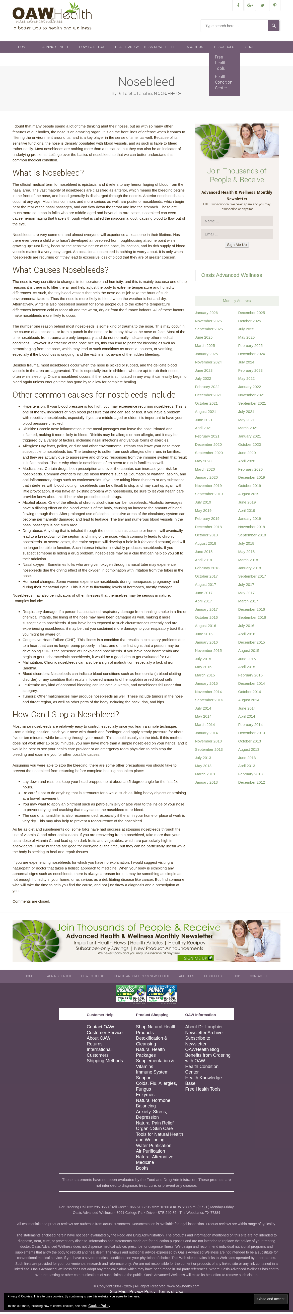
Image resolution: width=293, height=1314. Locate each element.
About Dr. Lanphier (204, 1028)
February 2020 (250, 471)
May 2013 (203, 767)
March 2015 (205, 677)
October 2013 (249, 743)
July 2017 (246, 586)
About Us (195, 48)
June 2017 (203, 594)
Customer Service (105, 1034)
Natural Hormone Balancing (153, 1105)
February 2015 (250, 677)
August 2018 (205, 545)
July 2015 (203, 660)
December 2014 (251, 685)
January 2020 (206, 479)
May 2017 (246, 594)
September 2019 (209, 495)
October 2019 (249, 487)
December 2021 (208, 397)
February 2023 (250, 372)
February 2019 (207, 520)
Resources (224, 48)
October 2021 (206, 405)
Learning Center (53, 48)
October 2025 (249, 323)
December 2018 (208, 528)
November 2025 (208, 323)
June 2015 (247, 660)
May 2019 (203, 512)
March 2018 (248, 561)
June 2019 (247, 504)
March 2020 (205, 471)
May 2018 (246, 553)
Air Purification (150, 1152)
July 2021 (246, 413)
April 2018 (203, 561)
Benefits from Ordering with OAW (208, 1059)
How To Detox (91, 48)
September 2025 (209, 331)
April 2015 (246, 668)
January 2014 (206, 734)
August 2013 (248, 751)
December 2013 (251, 734)
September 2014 (209, 702)
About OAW (98, 1039)
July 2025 (246, 331)
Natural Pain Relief (155, 1124)
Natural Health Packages (150, 1054)
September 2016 (252, 619)
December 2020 (208, 446)
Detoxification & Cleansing (151, 1042)
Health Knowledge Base (203, 1082)
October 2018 (206, 537)
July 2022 (203, 380)
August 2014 (248, 702)
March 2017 (248, 603)
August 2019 (248, 495)
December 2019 (251, 479)
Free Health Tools (221, 64)
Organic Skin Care (154, 1130)
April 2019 (246, 512)
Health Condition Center (223, 84)
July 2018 (246, 545)
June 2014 (247, 710)
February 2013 (250, 776)
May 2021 (246, 421)
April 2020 (246, 463)
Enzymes (145, 1096)
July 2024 (246, 364)
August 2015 (248, 652)
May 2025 (246, 339)
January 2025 (206, 355)
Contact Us (28, 61)
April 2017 (203, 603)
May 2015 (203, 668)
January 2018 (249, 570)
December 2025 (251, 314)
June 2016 (203, 636)
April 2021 (203, 429)
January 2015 (206, 685)
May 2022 (246, 380)
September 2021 (252, 405)
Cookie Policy (99, 1306)
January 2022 (249, 388)
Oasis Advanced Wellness (231, 277)
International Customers (99, 1054)
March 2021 (248, 429)
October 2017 (206, 578)
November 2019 (208, 487)
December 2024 (251, 355)
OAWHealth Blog (202, 1051)
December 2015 (251, 644)
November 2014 (208, 693)
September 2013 (209, 751)
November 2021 (251, 397)
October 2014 (249, 693)
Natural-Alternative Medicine (154, 1161)
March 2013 (205, 776)
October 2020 (249, 446)
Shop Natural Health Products (156, 1031)
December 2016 (251, 611)
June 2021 (203, 421)
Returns (95, 1045)
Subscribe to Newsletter (197, 1042)
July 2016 (246, 627)
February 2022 (207, 388)
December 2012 (251, 784)
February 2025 (250, 347)
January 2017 (206, 611)
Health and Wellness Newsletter (145, 48)
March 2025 (205, 347)
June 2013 (247, 759)
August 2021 (205, 413)
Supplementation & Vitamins (155, 1065)
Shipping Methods (105, 1062)
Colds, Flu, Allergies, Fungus (156, 1088)
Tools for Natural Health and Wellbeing (159, 1139)
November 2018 (251, 528)
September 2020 (209, 454)
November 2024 (208, 364)
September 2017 (252, 578)
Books (142, 1169)
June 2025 (203, 339)
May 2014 (203, 718)
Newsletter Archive (204, 1034)
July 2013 (203, 759)
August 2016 (205, 627)
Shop (250, 48)
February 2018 (207, 570)
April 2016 (246, 636)
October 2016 (206, 619)
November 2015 (208, 652)
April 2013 (246, 767)
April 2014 (246, 718)
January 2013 (206, 784)
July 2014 (203, 710)
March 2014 (205, 726)
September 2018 (252, 537)
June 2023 (203, 372)
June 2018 (203, 553)
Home (23, 48)
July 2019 (203, 504)
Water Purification (153, 1147)
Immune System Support (152, 1076)
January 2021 (249, 438)
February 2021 (207, 438)
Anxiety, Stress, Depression (151, 1116)
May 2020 (203, 463)
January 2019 (249, 520)
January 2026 (206, 314)
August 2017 (205, 586)
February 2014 (250, 726)
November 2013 (208, 743)
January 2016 (206, 644)
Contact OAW (100, 1028)
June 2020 (247, 454)
